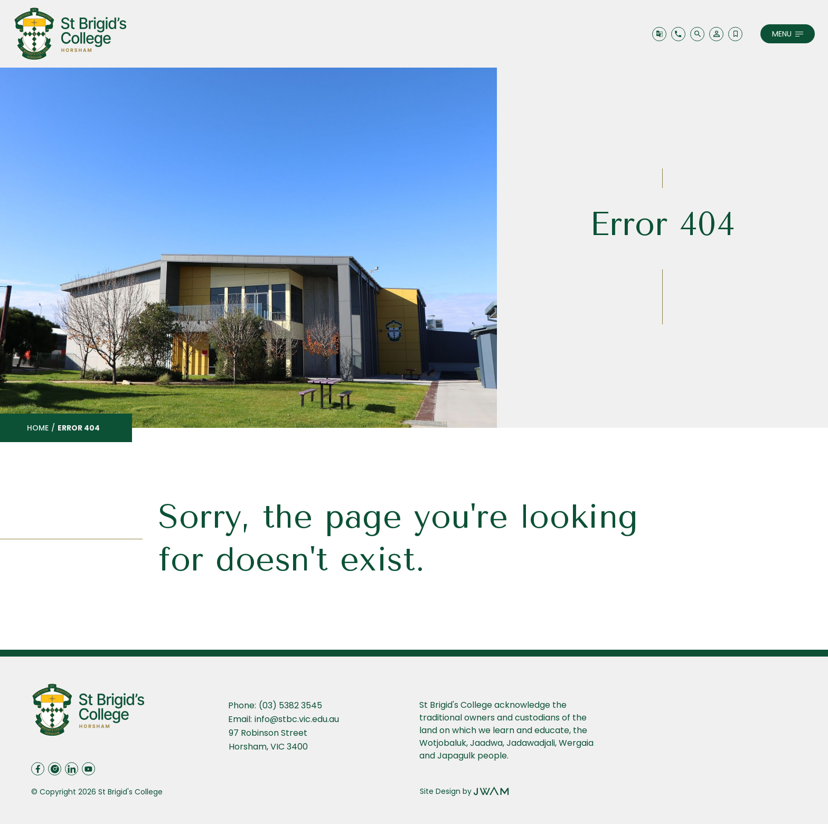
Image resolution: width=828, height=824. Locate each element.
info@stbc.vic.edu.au (297, 719)
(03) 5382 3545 (290, 705)
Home (38, 428)
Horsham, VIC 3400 (268, 747)
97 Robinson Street (269, 733)
